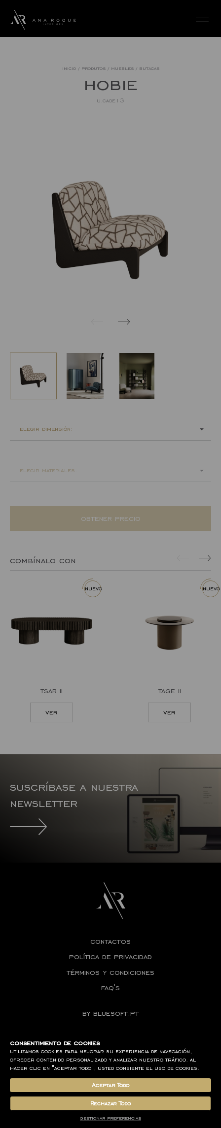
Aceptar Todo (110, 1085)
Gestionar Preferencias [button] (110, 1118)
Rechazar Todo (110, 1103)
